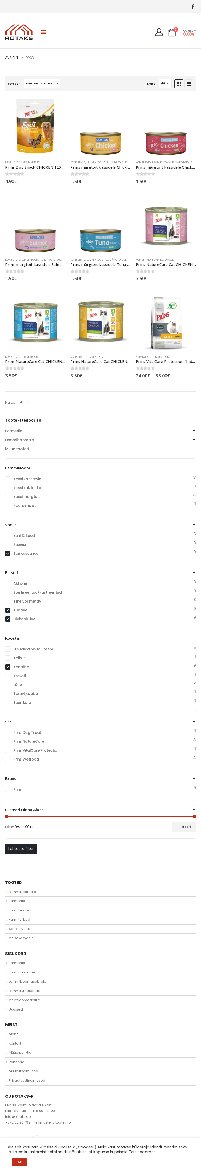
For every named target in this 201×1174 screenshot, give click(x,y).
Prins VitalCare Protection (36, 750)
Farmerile (13, 431)
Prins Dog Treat (27, 732)
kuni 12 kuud (24, 535)
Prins (17, 789)
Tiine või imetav (27, 601)
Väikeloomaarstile (24, 1000)
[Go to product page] (35, 126)
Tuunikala (22, 702)
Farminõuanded (22, 972)
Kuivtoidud (143, 357)
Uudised (16, 1009)
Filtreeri (184, 827)
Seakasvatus (20, 929)
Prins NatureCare (28, 741)
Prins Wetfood (26, 759)
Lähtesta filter (21, 848)
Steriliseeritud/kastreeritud (37, 592)
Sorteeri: (14, 84)
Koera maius (24, 505)
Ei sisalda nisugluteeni (32, 649)
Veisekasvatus (21, 938)
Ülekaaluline (24, 619)
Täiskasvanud (26, 553)
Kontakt (15, 1043)
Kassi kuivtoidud (27, 487)
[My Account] (159, 32)
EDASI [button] (19, 1162)
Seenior (20, 544)
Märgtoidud (118, 163)
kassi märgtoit (26, 496)
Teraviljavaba (25, 693)
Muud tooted (17, 448)
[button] (43, 32)
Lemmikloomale (16, 163)
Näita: (151, 84)
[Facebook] (192, 6)
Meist (13, 1034)
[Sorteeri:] (42, 83)
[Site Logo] (19, 32)
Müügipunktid (20, 1052)
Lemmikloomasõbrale (27, 981)
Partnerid (16, 1062)
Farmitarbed (19, 919)
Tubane (20, 610)
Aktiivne (20, 583)
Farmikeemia (20, 910)
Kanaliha (21, 667)
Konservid (77, 163)
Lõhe (17, 684)
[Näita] (165, 83)
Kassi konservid (27, 478)
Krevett (19, 675)
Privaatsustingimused (27, 1080)
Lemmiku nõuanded (26, 991)
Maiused (34, 163)
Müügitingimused (23, 1071)
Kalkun (19, 658)
